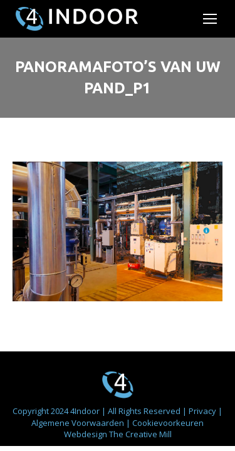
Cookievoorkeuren (168, 422)
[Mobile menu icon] (209, 18)
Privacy (203, 411)
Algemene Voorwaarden (78, 422)
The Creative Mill (140, 434)
